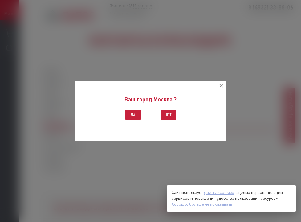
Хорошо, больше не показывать (202, 204)
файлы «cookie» (219, 192)
